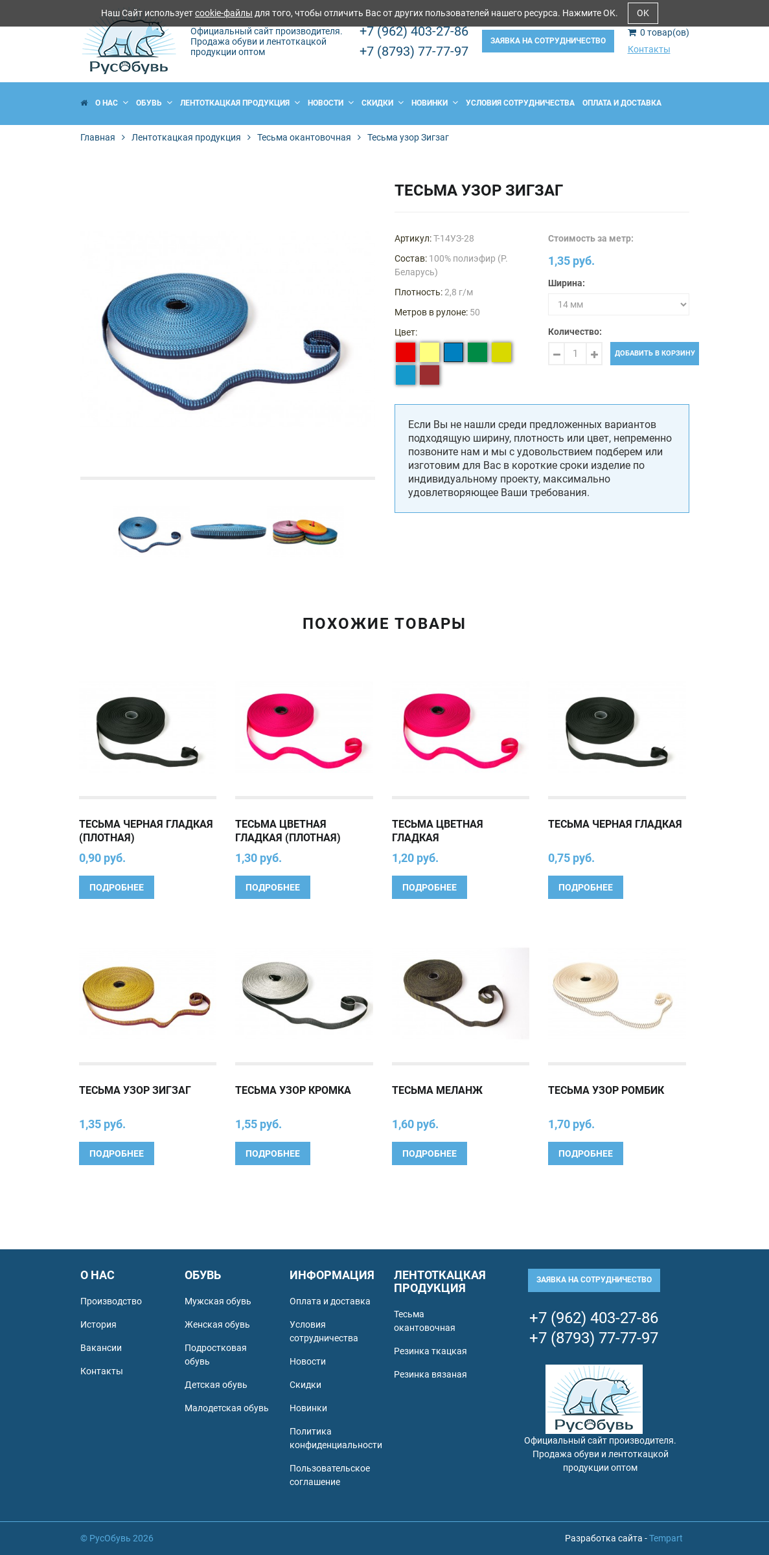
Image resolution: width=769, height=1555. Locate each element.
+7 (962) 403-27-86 (414, 31)
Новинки (434, 103)
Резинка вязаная (430, 1374)
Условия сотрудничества (520, 103)
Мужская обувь (218, 1301)
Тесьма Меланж (437, 1090)
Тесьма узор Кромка (293, 1090)
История (98, 1324)
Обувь (154, 103)
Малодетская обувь (227, 1408)
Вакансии (101, 1348)
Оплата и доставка (621, 103)
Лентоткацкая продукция (240, 103)
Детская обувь (216, 1384)
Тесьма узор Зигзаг (135, 1090)
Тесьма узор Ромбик (606, 1090)
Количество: (575, 331)
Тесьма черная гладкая (615, 824)
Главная (97, 137)
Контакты (649, 49)
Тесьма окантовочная (304, 137)
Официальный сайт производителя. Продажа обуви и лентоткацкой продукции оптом (266, 41)
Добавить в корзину (655, 353)
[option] (227, 329)
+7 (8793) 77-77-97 (414, 51)
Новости (331, 103)
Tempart (666, 1538)
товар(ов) (658, 32)
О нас (111, 103)
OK (643, 13)
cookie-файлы (224, 13)
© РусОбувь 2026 (117, 1538)
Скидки (383, 103)
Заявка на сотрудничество (548, 40)
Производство (111, 1301)
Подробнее (116, 887)
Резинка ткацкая (430, 1351)
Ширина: (566, 283)
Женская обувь (217, 1324)
